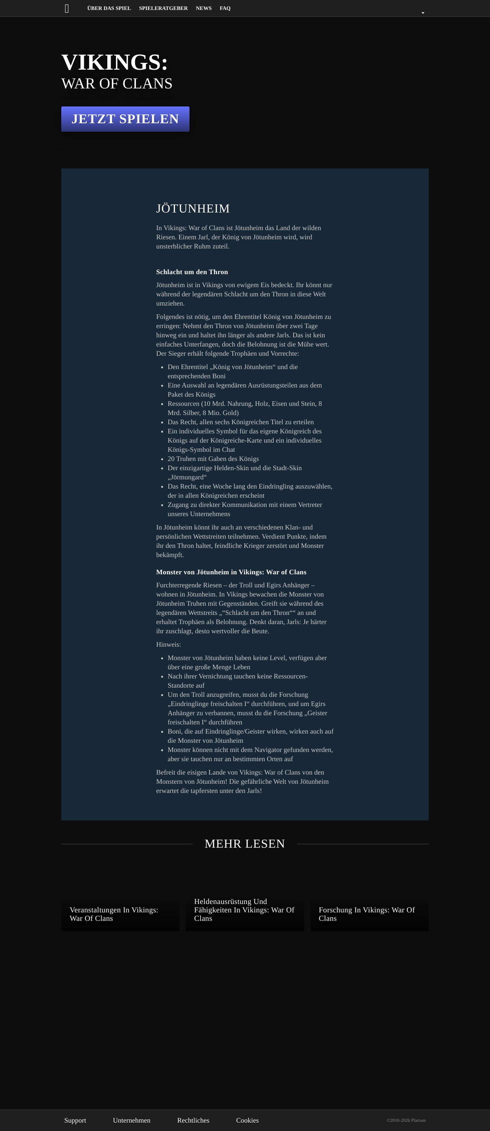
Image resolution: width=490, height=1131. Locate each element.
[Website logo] (73, 8)
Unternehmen (138, 1120)
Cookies (261, 1120)
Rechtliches (204, 1120)
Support (76, 1120)
